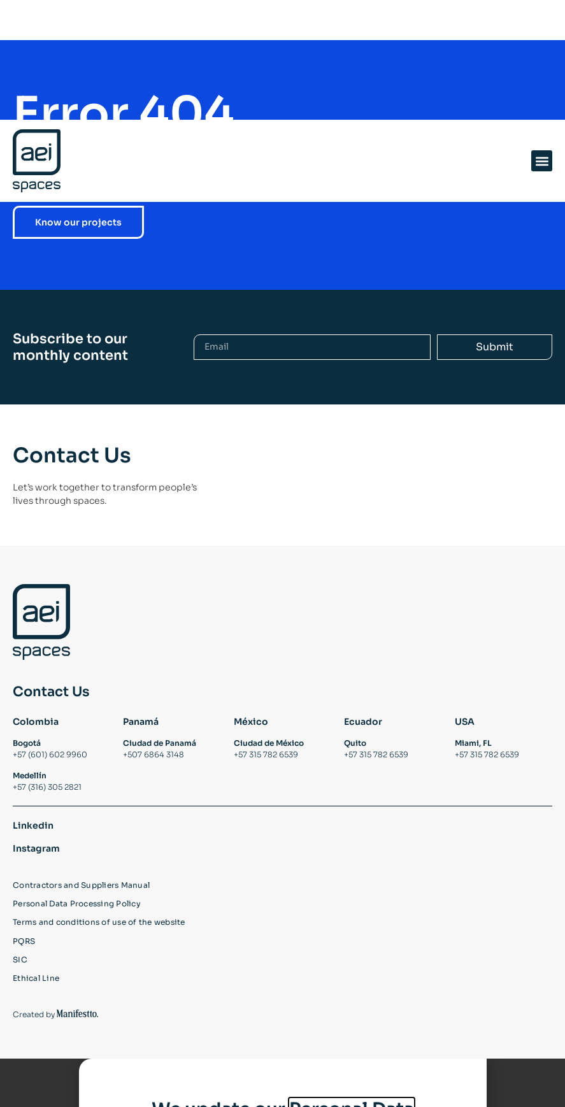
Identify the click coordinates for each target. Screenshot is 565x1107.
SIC (20, 975)
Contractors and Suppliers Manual (81, 900)
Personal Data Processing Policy (77, 919)
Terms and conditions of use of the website (99, 938)
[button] (541, 41)
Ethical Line (36, 994)
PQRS (24, 956)
